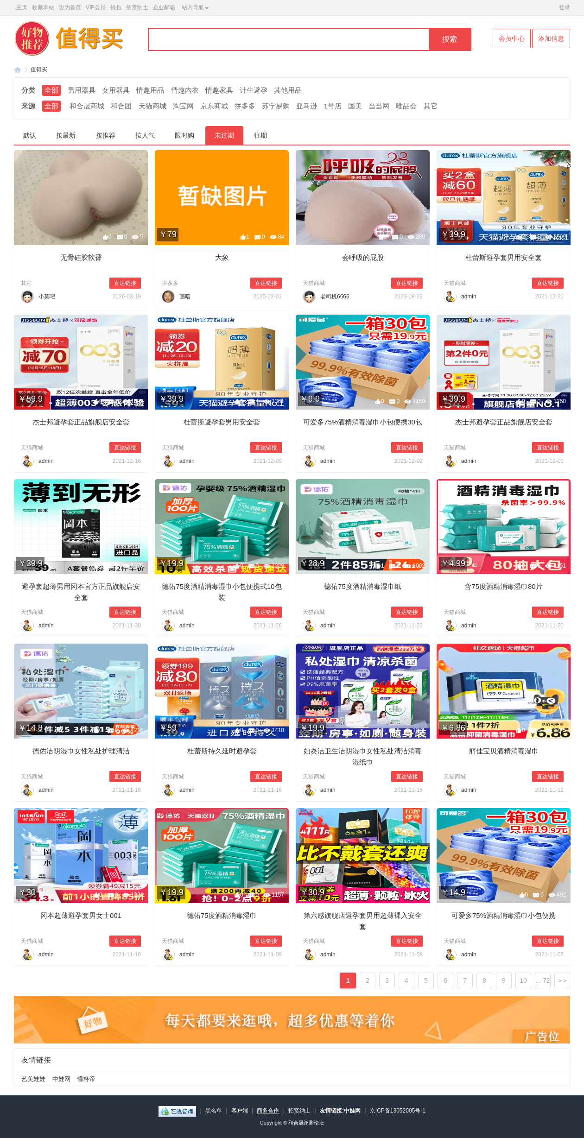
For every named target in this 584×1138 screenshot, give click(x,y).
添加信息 (551, 38)
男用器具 (81, 90)
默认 (29, 135)
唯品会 (406, 106)
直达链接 (125, 283)
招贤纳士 (137, 7)
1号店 (333, 106)
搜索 (449, 39)
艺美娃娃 (33, 1078)
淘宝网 (183, 106)
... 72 (542, 980)
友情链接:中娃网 (340, 1110)
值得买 (39, 69)
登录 (564, 7)
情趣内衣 (185, 90)
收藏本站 (43, 7)
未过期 (224, 135)
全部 (51, 90)
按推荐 (105, 135)
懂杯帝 (86, 1078)
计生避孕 (253, 90)
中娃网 (61, 1078)
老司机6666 (334, 296)
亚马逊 (306, 106)
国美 (355, 106)
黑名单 (213, 1110)
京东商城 (214, 106)
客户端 (239, 1110)
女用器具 (116, 90)
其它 (431, 106)
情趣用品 (150, 90)
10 (523, 980)
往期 (260, 135)
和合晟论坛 (17, 69)
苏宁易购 (276, 106)
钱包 (115, 7)
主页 (21, 7)
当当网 (378, 106)
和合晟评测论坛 (306, 1122)
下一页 (562, 980)
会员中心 (512, 38)
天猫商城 (152, 106)
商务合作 (268, 1110)
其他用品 (288, 90)
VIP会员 (96, 7)
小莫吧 (46, 296)
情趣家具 (219, 90)
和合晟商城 (87, 106)
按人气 (145, 135)
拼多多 (245, 106)
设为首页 (70, 7)
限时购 (184, 135)
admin (468, 296)
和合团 (121, 106)
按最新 (66, 135)
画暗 (184, 296)
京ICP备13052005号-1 (397, 1110)
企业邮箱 (164, 7)
